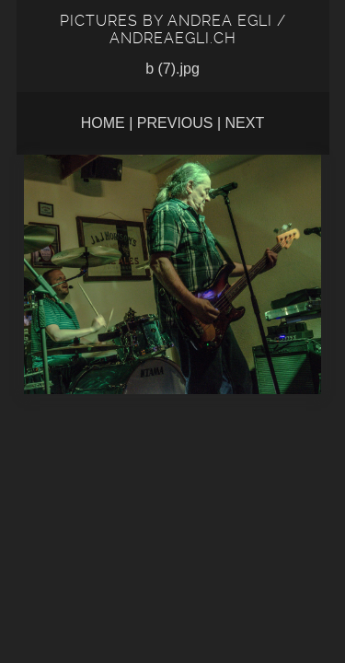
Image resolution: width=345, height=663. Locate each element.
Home (103, 123)
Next (245, 123)
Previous (175, 123)
